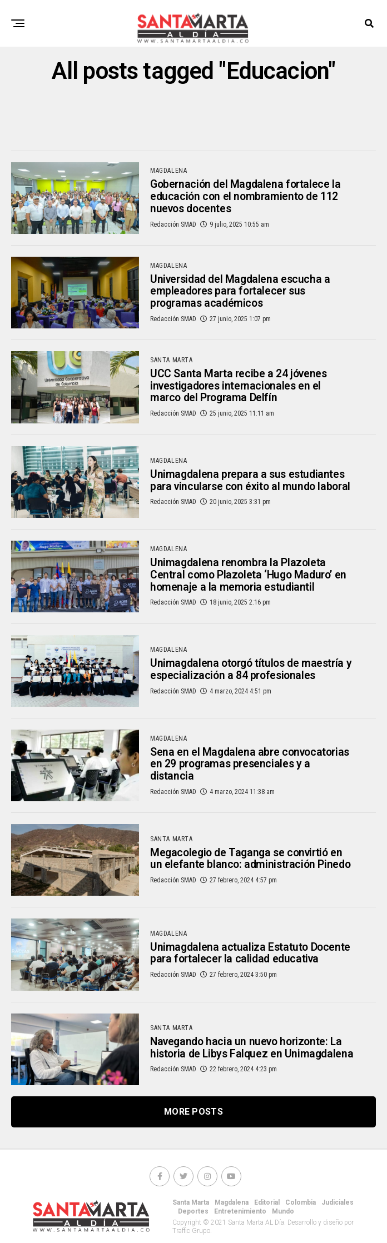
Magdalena (232, 1211)
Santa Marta (190, 1211)
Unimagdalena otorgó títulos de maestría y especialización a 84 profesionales (233, 677)
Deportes (193, 1220)
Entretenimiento (240, 1220)
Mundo (283, 1220)
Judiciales (337, 1211)
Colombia (300, 1211)
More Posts (193, 1120)
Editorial (267, 1211)
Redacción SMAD (173, 227)
